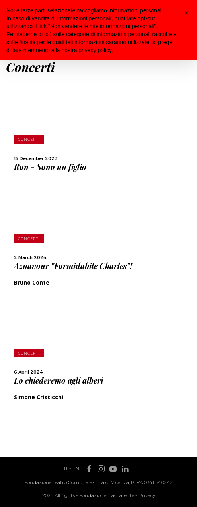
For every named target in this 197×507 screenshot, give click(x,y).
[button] (186, 12)
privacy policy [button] (95, 50)
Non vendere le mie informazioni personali (102, 26)
